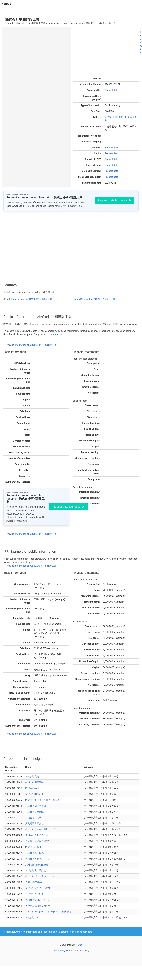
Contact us (58, 950)
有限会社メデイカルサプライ (40, 888)
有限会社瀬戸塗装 (34, 782)
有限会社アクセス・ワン (37, 858)
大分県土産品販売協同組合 (39, 841)
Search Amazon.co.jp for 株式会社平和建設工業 (27, 299)
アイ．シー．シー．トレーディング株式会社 (48, 911)
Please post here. (84, 931)
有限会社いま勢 (33, 817)
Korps (79, 945)
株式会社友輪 (32, 776)
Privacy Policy (82, 950)
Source (69, 950)
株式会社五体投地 (34, 852)
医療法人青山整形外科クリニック (42, 800)
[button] (138, 3)
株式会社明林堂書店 (35, 805)
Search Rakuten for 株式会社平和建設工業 (94, 299)
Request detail (112, 90)
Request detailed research (114, 200)
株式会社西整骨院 (34, 811)
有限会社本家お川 (34, 794)
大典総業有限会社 (34, 823)
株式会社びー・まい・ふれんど (41, 876)
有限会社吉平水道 (34, 894)
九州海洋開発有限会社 (36, 864)
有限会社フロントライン (37, 899)
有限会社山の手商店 (35, 870)
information (56, 334)
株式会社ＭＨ (32, 917)
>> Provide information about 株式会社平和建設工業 (29, 345)
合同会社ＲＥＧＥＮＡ (36, 835)
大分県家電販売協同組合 (37, 905)
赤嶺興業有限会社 (34, 882)
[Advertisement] (103, 52)
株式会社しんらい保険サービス (41, 829)
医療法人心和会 (33, 847)
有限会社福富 (32, 788)
